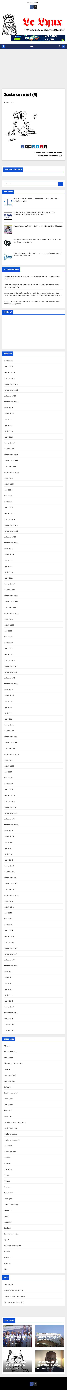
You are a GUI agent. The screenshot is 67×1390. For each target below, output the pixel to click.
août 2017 (8, 972)
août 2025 (8, 408)
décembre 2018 (11, 878)
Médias (7, 1163)
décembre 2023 (11, 525)
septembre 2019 (11, 825)
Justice (7, 1157)
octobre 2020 (10, 748)
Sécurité (8, 1222)
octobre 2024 (10, 466)
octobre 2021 (10, 678)
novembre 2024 (11, 460)
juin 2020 (8, 772)
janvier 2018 (9, 942)
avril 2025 (8, 431)
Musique (8, 1187)
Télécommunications (13, 1246)
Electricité (8, 1110)
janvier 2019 (9, 872)
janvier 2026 (9, 378)
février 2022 (9, 654)
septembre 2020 (11, 754)
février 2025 (9, 443)
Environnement (11, 1128)
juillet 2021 (9, 695)
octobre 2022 (10, 607)
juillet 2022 (9, 625)
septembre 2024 (11, 472)
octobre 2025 (10, 396)
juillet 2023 (9, 554)
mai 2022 (8, 637)
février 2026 (9, 372)
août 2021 (8, 690)
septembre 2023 (11, 543)
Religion (7, 1210)
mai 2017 (8, 989)
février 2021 (9, 725)
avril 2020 (8, 784)
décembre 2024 (11, 455)
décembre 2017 (11, 948)
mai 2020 (8, 778)
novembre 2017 (10, 954)
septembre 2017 (11, 966)
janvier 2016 (9, 1024)
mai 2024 (8, 496)
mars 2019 (8, 860)
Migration (8, 1169)
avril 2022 (8, 643)
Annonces (8, 1058)
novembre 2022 (11, 601)
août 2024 (8, 478)
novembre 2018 (11, 883)
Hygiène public (10, 1134)
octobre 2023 (10, 537)
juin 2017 (8, 983)
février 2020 (9, 795)
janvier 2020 (9, 801)
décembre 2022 (11, 596)
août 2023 (8, 549)
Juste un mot (10, 1152)
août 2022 (8, 619)
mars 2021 (8, 719)
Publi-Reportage (11, 1204)
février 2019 (9, 866)
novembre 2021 (11, 672)
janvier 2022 (9, 660)
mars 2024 (8, 507)
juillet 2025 (9, 413)
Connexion (8, 1285)
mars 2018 (8, 930)
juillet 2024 (9, 484)
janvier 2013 (9, 1030)
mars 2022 (8, 648)
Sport (6, 1240)
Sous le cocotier (11, 1234)
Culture (7, 1087)
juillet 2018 (9, 907)
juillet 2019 (9, 836)
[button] (59, 46)
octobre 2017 (10, 960)
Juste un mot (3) (20, 94)
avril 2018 (8, 925)
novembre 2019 (11, 813)
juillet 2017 (9, 977)
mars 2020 (9, 789)
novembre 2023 (11, 531)
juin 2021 (8, 701)
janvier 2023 (9, 590)
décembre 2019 (11, 807)
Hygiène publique (11, 1140)
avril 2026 (8, 361)
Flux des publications (13, 1290)
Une (5, 1269)
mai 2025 (8, 425)
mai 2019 (8, 848)
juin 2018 (8, 913)
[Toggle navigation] (31, 46)
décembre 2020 (11, 737)
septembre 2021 (11, 684)
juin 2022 (8, 631)
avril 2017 (8, 995)
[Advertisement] (33, 65)
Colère (7, 1069)
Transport (8, 1257)
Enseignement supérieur (15, 1122)
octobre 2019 (10, 819)
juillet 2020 (9, 766)
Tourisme (8, 1251)
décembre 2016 (11, 1013)
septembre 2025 (11, 402)
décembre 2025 (11, 384)
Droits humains (11, 1093)
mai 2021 (8, 707)
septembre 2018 (11, 895)
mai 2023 (8, 566)
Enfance (7, 1116)
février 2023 (9, 584)
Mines (6, 1175)
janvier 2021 (9, 731)
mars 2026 (9, 366)
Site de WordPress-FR (14, 1302)
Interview (8, 1146)
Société (7, 1228)
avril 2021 (8, 713)
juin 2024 (8, 490)
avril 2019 (8, 854)
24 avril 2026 (13, 1343)
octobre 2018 (10, 889)
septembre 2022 (11, 613)
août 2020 (8, 760)
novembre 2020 (11, 742)
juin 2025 (8, 419)
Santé (6, 1216)
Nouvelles (8, 1193)
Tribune (7, 1263)
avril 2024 (8, 502)
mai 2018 (8, 919)
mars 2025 (8, 437)
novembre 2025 (11, 390)
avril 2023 (8, 572)
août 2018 (8, 901)
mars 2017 (8, 1001)
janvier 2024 (9, 519)
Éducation (8, 1105)
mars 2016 (8, 1019)
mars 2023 (8, 578)
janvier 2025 (9, 449)
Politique (8, 1199)
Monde (7, 1181)
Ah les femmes (10, 1052)
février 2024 (9, 513)
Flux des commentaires (14, 1296)
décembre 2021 (11, 666)
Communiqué (10, 1075)
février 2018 (9, 936)
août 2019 (8, 831)
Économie (8, 1099)
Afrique (7, 1046)
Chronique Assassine (13, 1063)
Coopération (9, 1081)
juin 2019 (8, 842)
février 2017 (9, 1007)
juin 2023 (8, 560)
